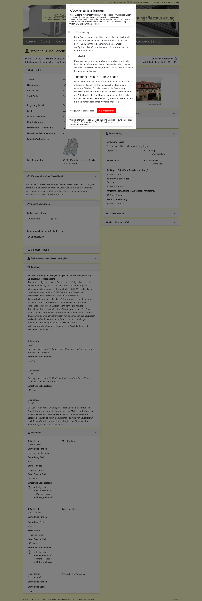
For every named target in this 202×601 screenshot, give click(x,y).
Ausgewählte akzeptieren (82, 110)
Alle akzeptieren (106, 110)
